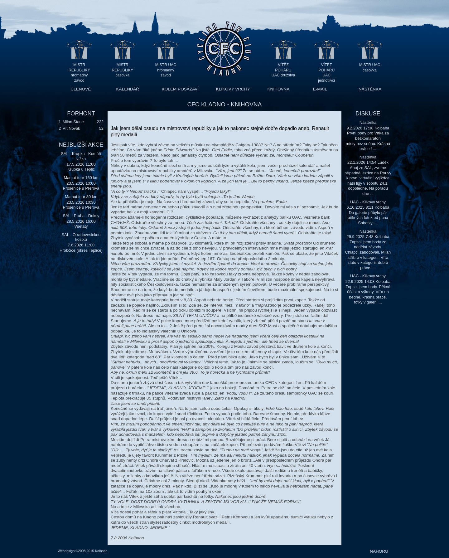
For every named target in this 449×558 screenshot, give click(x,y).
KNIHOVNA (278, 89)
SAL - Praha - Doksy (81, 215)
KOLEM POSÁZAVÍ (180, 89)
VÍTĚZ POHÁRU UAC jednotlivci (326, 70)
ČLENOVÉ (80, 89)
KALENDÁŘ (127, 89)
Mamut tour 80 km (81, 196)
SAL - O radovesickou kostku (80, 237)
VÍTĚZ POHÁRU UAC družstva (283, 70)
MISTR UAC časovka (369, 67)
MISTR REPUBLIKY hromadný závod (79, 70)
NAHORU (379, 551)
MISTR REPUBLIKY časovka (122, 70)
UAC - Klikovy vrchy (368, 202)
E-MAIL (320, 89)
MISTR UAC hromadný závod (165, 70)
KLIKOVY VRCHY (233, 89)
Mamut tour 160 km (81, 177)
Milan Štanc (73, 121)
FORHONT (81, 113)
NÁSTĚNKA (370, 89)
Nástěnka (368, 122)
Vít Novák (71, 128)
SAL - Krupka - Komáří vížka (81, 156)
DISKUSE (367, 113)
